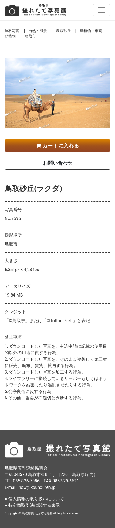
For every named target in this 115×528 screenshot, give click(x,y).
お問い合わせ (57, 163)
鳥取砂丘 (63, 31)
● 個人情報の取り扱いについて (34, 498)
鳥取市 (30, 36)
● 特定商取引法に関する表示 (32, 505)
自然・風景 (38, 31)
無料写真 (12, 31)
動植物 (10, 36)
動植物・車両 (91, 31)
